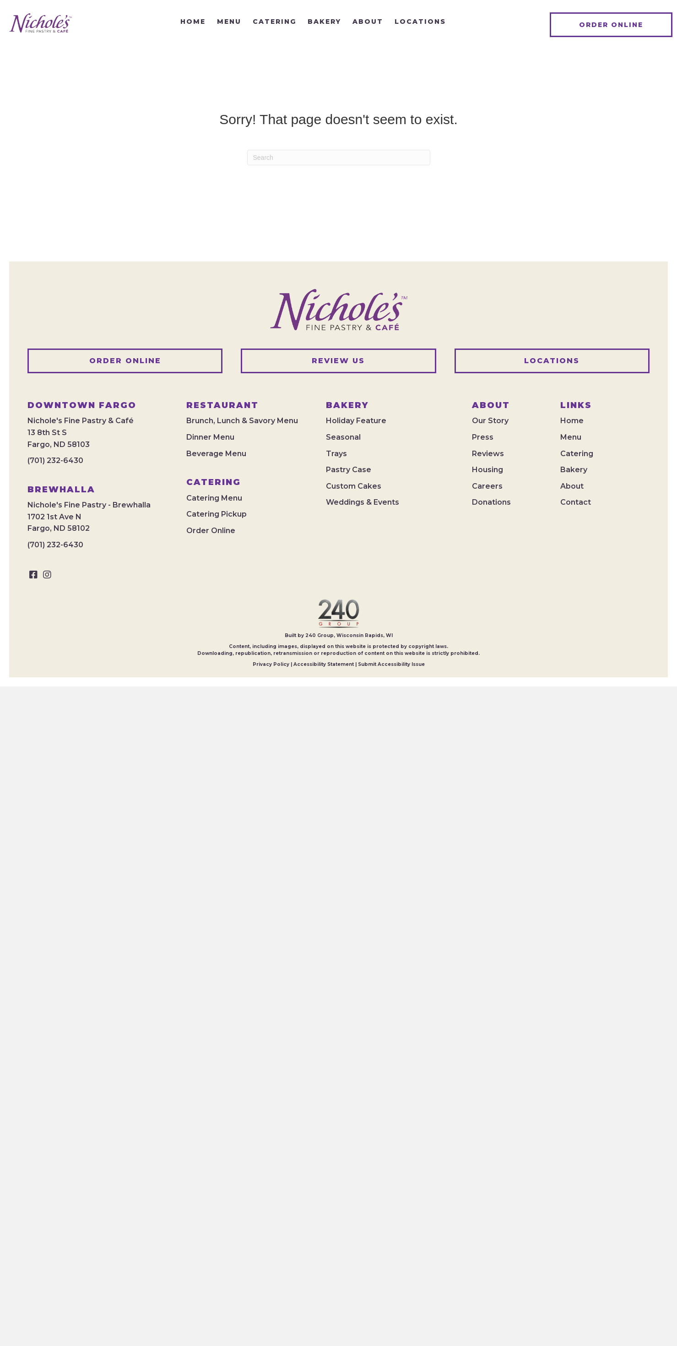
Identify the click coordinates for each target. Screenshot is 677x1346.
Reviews (488, 453)
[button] (33, 575)
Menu (570, 437)
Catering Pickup (216, 514)
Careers (487, 486)
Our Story (490, 420)
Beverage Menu (216, 453)
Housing (487, 469)
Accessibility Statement (323, 664)
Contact (575, 502)
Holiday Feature (356, 420)
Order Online (210, 530)
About (572, 486)
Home (572, 420)
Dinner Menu (210, 437)
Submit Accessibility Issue (391, 664)
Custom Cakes (353, 486)
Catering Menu (214, 498)
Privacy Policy (271, 664)
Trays (336, 453)
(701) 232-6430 (55, 460)
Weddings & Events (362, 502)
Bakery (573, 469)
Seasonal (343, 437)
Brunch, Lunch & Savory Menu (242, 420)
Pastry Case (348, 469)
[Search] (338, 157)
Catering (576, 453)
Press (482, 437)
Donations (491, 502)
